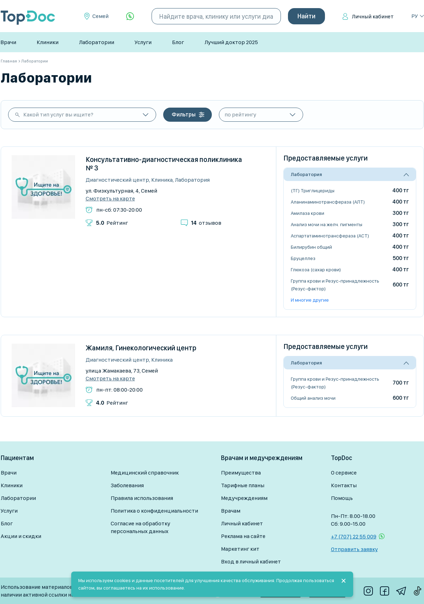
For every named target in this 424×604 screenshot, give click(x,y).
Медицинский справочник (145, 472)
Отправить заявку (354, 549)
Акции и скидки (21, 536)
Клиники (48, 42)
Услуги (143, 42)
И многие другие (310, 300)
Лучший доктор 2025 (231, 42)
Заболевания (127, 485)
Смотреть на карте (110, 198)
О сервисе (344, 472)
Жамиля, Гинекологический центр (141, 348)
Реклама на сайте (243, 536)
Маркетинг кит (240, 548)
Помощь (342, 498)
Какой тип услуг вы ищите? (58, 114)
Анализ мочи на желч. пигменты (326, 224)
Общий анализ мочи (313, 398)
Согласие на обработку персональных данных (140, 527)
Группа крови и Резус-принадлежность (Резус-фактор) (335, 284)
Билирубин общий (311, 247)
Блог (178, 42)
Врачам (230, 510)
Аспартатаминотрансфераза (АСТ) (330, 235)
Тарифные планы (242, 485)
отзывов (206, 222)
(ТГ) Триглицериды (312, 190)
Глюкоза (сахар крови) (316, 269)
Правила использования (142, 498)
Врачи (8, 42)
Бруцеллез (303, 258)
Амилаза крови (307, 213)
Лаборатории (96, 42)
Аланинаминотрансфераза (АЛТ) (328, 202)
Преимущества (241, 472)
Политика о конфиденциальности (154, 510)
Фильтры (184, 114)
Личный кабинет (373, 16)
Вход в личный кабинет (251, 561)
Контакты (344, 485)
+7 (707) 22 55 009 (353, 536)
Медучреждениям (244, 498)
